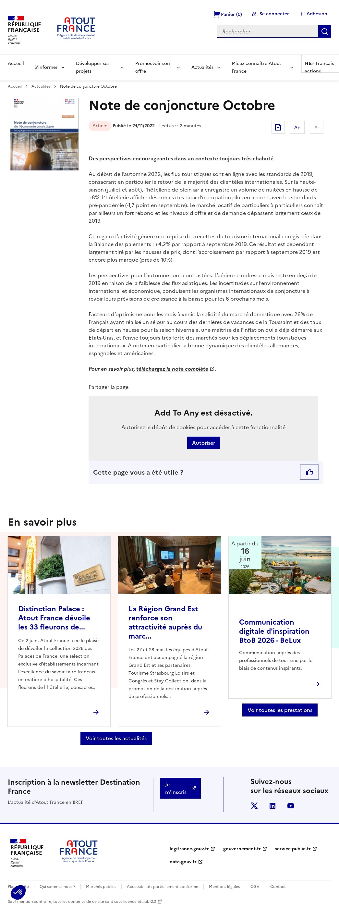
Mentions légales (224, 887)
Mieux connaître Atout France (256, 67)
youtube (290, 805)
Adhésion (317, 13)
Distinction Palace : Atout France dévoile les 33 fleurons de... (54, 618)
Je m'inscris (176, 788)
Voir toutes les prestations (280, 710)
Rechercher (324, 31)
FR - (320, 63)
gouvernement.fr (242, 848)
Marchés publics (101, 887)
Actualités (202, 67)
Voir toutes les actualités (116, 738)
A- (316, 127)
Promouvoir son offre (152, 67)
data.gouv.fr (183, 861)
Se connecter (274, 13)
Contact (278, 887)
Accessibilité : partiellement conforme (162, 887)
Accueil (16, 63)
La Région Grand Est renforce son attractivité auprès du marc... (165, 622)
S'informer (46, 67)
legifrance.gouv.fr (189, 848)
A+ (297, 127)
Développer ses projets (92, 67)
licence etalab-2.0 (139, 901)
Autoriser (203, 443)
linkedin (272, 805)
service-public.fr (293, 848)
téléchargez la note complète (172, 369)
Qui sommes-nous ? (57, 887)
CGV (255, 887)
